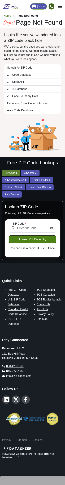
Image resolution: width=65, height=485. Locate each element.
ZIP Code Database (19, 74)
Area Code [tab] (12, 194)
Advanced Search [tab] (15, 180)
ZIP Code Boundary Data (22, 96)
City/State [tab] (30, 173)
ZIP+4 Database (17, 88)
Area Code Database (20, 110)
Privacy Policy (45, 314)
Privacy (6, 439)
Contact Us (43, 304)
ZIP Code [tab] (11, 173)
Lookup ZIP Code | (32, 239)
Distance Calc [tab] (13, 187)
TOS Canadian (46, 294)
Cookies (37, 439)
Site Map (42, 318)
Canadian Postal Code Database (27, 103)
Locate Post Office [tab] (40, 187)
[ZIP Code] (32, 228)
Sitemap (22, 439)
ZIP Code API (15, 81)
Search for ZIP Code (19, 67)
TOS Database (46, 289)
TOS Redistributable (49, 299)
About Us (42, 309)
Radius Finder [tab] (41, 180)
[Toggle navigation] (60, 6)
